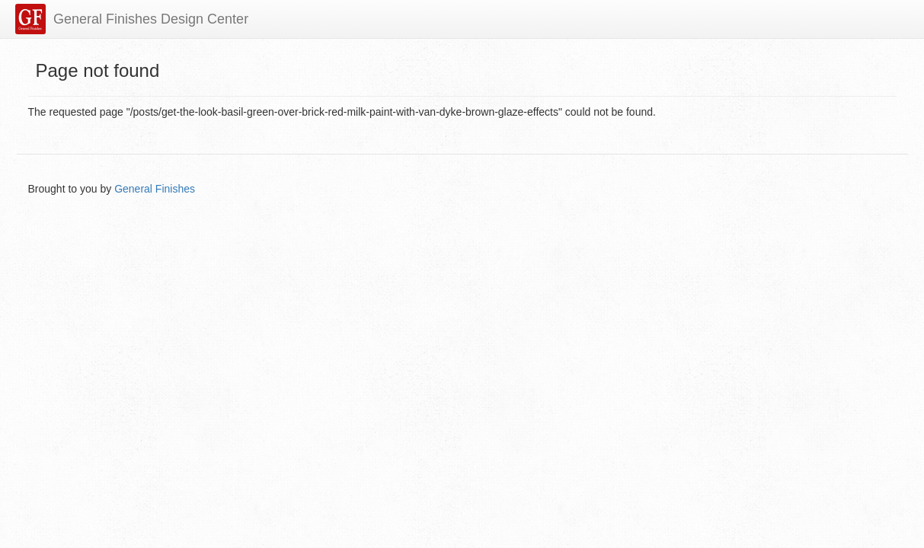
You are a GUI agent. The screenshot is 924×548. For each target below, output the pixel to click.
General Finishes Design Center (150, 19)
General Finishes (154, 189)
